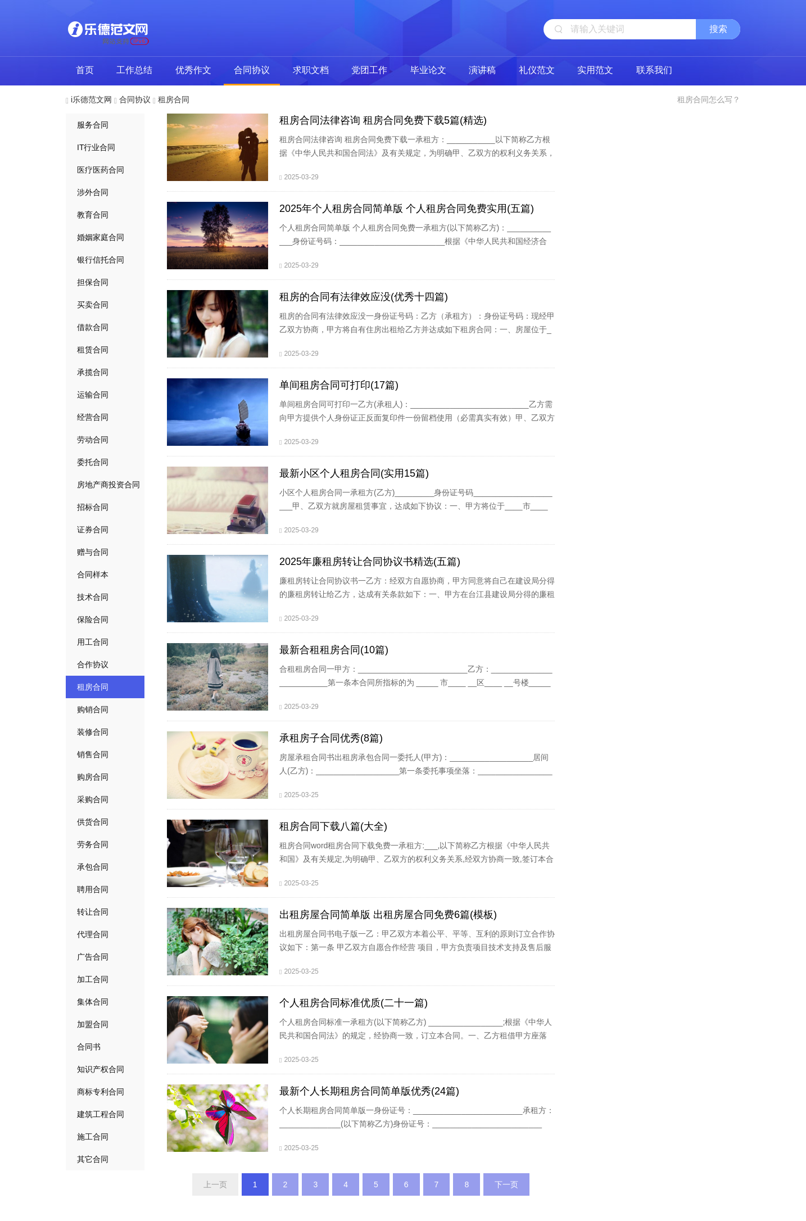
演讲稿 (482, 70)
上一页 (215, 1184)
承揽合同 (92, 372)
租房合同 (173, 99)
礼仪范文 (537, 70)
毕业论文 (428, 70)
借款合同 (92, 327)
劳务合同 (92, 844)
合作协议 (92, 664)
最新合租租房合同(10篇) (333, 649)
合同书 (89, 1046)
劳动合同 (92, 439)
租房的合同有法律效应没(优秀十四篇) (363, 296)
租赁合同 (92, 349)
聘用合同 (92, 889)
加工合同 (92, 979)
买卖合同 (92, 304)
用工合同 (92, 641)
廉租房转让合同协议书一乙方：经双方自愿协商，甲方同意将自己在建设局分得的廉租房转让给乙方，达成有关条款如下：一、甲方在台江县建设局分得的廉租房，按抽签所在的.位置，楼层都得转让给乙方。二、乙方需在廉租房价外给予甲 (417, 601)
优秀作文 (193, 70)
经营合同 (92, 417)
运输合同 (92, 394)
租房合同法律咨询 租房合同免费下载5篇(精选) (383, 120)
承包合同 (92, 866)
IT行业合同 (96, 147)
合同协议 (252, 70)
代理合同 (92, 934)
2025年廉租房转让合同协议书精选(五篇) (369, 561)
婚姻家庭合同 (100, 237)
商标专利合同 (100, 1091)
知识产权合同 (100, 1069)
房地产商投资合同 (108, 484)
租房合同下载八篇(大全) (333, 826)
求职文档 (311, 70)
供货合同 (92, 821)
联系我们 (654, 70)
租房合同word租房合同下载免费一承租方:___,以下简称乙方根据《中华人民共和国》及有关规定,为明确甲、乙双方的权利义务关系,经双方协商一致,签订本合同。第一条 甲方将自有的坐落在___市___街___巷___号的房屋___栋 (416, 859)
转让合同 (92, 911)
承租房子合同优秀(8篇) (331, 738)
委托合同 (92, 462)
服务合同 (92, 124)
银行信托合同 (100, 259)
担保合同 (92, 282)
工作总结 (134, 70)
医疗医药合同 (100, 169)
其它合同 (92, 1159)
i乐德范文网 (108, 28)
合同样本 (92, 574)
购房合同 (92, 776)
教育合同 (92, 214)
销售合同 (92, 754)
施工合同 (92, 1136)
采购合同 (92, 799)
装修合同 (92, 731)
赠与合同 (92, 552)
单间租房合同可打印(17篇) (339, 385)
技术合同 (92, 597)
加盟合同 (92, 1024)
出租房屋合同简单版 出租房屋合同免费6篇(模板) (388, 914)
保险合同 (92, 619)
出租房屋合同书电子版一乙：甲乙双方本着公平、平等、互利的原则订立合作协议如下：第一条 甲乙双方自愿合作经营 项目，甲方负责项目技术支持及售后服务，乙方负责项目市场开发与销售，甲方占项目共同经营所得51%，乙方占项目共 (417, 954)
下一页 (506, 1184)
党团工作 (369, 70)
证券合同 (92, 529)
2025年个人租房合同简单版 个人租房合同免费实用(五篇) (406, 208)
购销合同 (92, 709)
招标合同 (92, 507)
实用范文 (595, 70)
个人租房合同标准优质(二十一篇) (353, 1003)
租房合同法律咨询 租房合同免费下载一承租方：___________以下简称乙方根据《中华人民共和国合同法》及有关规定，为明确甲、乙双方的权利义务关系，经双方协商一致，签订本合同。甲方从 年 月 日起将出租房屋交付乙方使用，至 (417, 153)
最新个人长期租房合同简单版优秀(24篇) (369, 1091)
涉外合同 (92, 192)
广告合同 (92, 956)
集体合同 (92, 1001)
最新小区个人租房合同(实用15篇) (354, 473)
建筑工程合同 (100, 1114)
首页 (85, 70)
